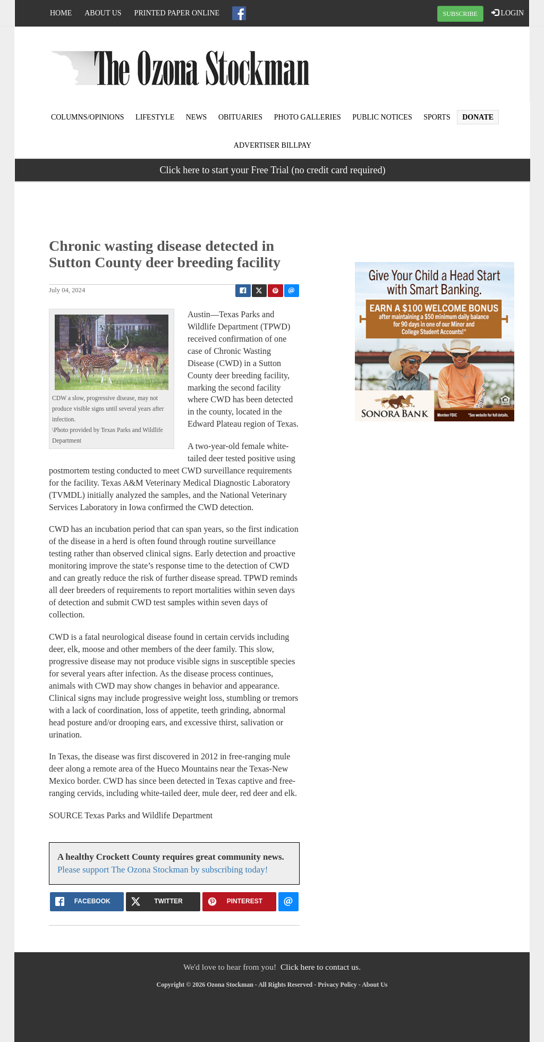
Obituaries (240, 117)
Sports (436, 117)
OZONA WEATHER (443, 66)
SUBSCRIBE (460, 14)
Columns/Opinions (87, 117)
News (196, 117)
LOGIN (507, 13)
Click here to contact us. (320, 966)
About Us (102, 13)
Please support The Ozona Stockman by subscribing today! (162, 870)
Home (61, 13)
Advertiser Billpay (272, 145)
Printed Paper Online (177, 13)
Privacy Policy (337, 984)
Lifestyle (154, 117)
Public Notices (382, 117)
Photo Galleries (307, 117)
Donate (478, 117)
